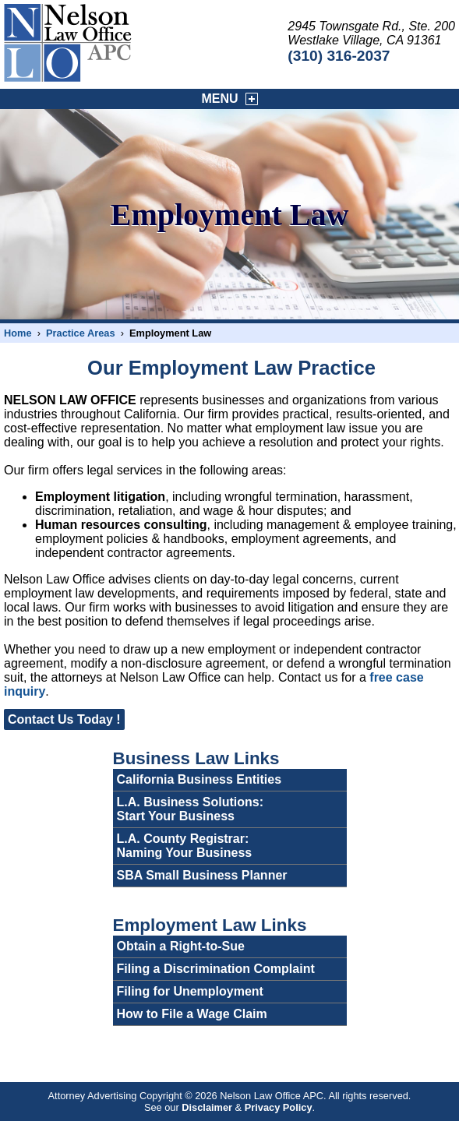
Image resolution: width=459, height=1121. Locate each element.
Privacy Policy (278, 1107)
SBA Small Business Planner (202, 875)
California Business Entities (199, 779)
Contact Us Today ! (64, 719)
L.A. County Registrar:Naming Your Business (184, 845)
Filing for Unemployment (190, 991)
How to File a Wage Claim (192, 1014)
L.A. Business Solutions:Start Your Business (190, 809)
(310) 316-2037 (339, 56)
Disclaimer (207, 1107)
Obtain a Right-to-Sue (181, 946)
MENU (230, 99)
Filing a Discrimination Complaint (216, 968)
